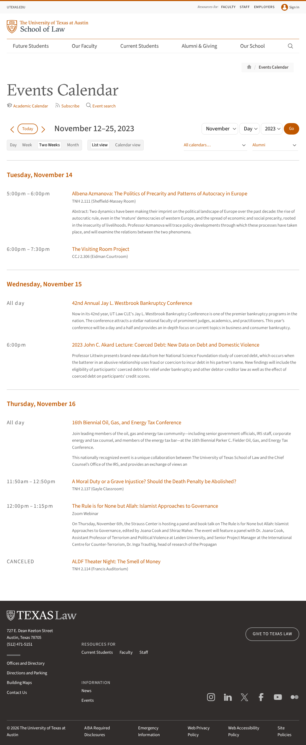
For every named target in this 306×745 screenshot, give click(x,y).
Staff (245, 6)
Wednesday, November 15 (44, 284)
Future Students (34, 46)
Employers (264, 6)
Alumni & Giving (203, 46)
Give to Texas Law (272, 634)
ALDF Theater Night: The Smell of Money (116, 561)
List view (100, 145)
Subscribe (67, 105)
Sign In (290, 7)
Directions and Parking (27, 673)
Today (27, 129)
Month (73, 145)
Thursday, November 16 (41, 404)
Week (27, 145)
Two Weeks (49, 145)
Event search (101, 105)
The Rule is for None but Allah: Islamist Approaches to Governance (145, 506)
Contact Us (17, 692)
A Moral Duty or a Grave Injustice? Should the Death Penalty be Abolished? (154, 481)
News (86, 691)
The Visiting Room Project (100, 249)
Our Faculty (88, 46)
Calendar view (127, 145)
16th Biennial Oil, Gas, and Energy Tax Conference (126, 422)
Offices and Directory (26, 663)
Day (13, 145)
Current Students (143, 46)
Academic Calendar (27, 105)
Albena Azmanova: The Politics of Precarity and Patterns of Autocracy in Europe (159, 193)
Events (87, 700)
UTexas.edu (16, 7)
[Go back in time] (12, 129)
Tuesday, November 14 (39, 175)
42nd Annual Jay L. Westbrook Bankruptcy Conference (132, 303)
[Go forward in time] (43, 129)
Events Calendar (274, 67)
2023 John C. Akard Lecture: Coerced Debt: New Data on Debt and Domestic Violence (165, 345)
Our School (256, 46)
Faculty (228, 6)
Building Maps (19, 683)
